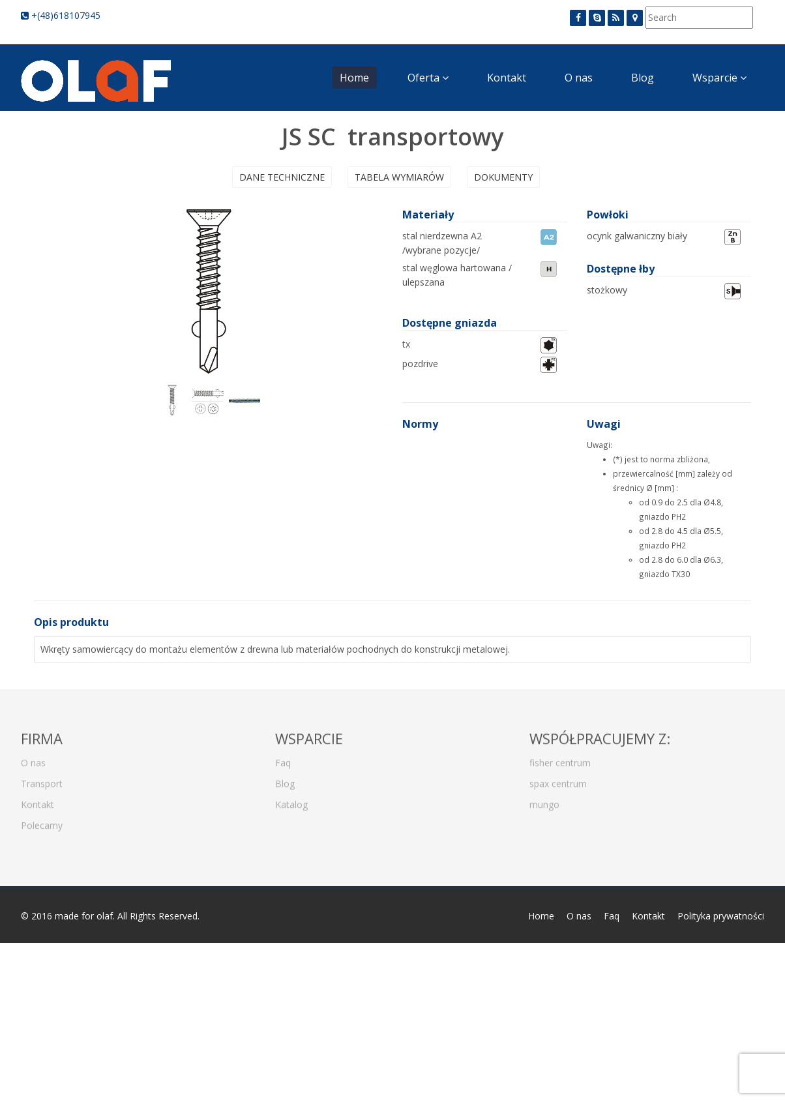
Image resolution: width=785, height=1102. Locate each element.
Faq (283, 758)
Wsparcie (719, 77)
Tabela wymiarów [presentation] (399, 177)
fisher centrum (560, 758)
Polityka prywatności (720, 916)
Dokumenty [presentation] (503, 177)
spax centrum (558, 779)
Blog (642, 77)
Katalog (291, 800)
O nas (579, 77)
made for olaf (84, 916)
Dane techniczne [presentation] (282, 177)
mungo (544, 800)
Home (354, 77)
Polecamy (42, 820)
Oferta (428, 77)
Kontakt (506, 77)
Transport (42, 779)
